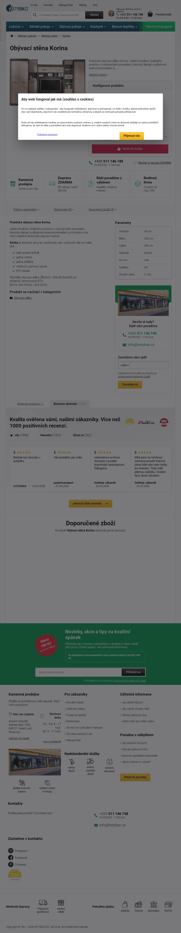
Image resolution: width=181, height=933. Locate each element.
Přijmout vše (132, 135)
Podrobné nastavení (47, 134)
